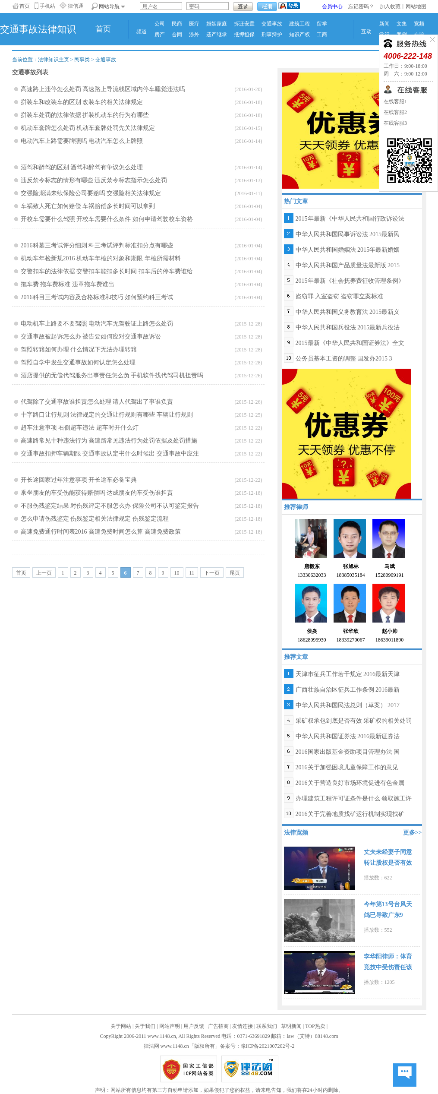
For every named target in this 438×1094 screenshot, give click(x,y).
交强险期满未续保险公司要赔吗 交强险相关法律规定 (91, 193)
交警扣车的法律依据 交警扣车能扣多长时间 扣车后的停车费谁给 (107, 271)
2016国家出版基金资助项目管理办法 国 (348, 752)
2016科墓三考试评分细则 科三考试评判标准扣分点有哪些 (97, 245)
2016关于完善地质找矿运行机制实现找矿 (350, 814)
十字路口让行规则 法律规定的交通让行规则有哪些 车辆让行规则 (107, 414)
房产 (159, 35)
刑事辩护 (272, 35)
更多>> (412, 832)
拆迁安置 (244, 24)
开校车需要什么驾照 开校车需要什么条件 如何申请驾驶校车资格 (107, 219)
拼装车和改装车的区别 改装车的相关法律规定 (82, 102)
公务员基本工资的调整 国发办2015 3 (344, 358)
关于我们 (145, 1026)
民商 (177, 24)
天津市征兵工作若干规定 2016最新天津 (348, 674)
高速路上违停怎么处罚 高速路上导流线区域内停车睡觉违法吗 (103, 89)
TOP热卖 (315, 1026)
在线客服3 (395, 123)
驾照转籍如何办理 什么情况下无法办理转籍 (79, 349)
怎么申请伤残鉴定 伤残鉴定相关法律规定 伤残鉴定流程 (95, 518)
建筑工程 (299, 24)
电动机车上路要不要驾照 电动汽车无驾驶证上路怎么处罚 (97, 323)
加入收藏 (390, 6)
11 (192, 573)
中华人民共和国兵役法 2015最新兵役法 (348, 327)
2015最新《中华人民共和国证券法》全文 (350, 343)
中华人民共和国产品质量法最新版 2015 (348, 265)
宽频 (419, 24)
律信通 (75, 6)
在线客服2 (395, 112)
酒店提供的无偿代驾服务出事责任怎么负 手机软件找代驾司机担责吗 (112, 375)
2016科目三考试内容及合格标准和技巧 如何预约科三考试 (97, 297)
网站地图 (416, 6)
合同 (177, 35)
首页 (24, 6)
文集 (402, 24)
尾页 (235, 573)
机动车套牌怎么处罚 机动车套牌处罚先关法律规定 (88, 128)
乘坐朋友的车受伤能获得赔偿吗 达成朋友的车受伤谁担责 (97, 493)
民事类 (82, 60)
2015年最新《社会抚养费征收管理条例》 (350, 281)
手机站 (47, 6)
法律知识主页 (53, 60)
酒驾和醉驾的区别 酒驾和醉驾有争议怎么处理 (82, 167)
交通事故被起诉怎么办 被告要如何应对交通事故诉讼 (91, 336)
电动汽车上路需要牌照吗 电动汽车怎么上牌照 (82, 141)
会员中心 (332, 6)
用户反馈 (193, 1026)
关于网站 (120, 1026)
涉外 (194, 35)
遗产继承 (216, 35)
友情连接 (242, 1026)
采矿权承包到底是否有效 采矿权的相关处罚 (354, 721)
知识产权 (299, 35)
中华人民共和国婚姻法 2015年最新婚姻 (348, 250)
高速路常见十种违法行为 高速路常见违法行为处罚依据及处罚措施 (109, 440)
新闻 (384, 24)
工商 (322, 35)
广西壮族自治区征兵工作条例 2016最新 (348, 689)
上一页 (44, 573)
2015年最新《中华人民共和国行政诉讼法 (350, 218)
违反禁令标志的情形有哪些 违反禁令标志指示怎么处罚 (94, 180)
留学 (322, 24)
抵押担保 (244, 35)
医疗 (194, 24)
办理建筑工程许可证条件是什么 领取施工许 (354, 798)
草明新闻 (291, 1026)
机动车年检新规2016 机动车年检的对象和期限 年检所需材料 (101, 258)
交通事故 (272, 24)
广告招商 (218, 1026)
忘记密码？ (361, 6)
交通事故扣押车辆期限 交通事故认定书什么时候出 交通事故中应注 (110, 453)
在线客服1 (395, 101)
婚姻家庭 (216, 24)
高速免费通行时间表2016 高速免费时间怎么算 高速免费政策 (101, 531)
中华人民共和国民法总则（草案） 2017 (348, 705)
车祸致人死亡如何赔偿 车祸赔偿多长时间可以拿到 (88, 206)
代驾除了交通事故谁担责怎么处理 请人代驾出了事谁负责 (97, 401)
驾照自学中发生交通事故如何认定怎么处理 (78, 362)
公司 (159, 24)
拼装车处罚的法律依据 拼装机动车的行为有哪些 (85, 115)
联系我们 (266, 1026)
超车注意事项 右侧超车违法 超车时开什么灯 (80, 427)
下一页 (212, 573)
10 (177, 573)
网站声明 (169, 1026)
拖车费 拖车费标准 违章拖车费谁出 (67, 284)
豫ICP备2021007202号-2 (268, 1046)
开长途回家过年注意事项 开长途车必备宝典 (79, 480)
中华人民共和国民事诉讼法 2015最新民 (348, 234)
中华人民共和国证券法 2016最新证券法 (348, 736)
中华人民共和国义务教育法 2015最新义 (348, 312)
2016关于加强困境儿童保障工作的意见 (347, 767)
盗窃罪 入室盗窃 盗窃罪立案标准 (339, 296)
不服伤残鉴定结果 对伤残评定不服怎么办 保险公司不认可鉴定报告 (110, 506)
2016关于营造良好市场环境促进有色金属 (350, 783)
